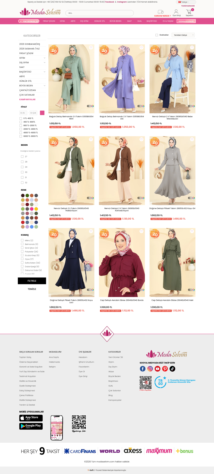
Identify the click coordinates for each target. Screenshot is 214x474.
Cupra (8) (27, 273)
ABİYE (73, 21)
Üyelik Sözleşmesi (27, 385)
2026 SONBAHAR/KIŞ (29, 44)
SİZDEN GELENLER (186, 21)
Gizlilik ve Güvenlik (27, 381)
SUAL (139, 21)
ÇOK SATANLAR (26, 94)
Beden (24, 145)
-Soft (91, 460)
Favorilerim (84, 366)
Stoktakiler (162, 35)
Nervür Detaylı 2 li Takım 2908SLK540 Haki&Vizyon (71, 209)
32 (24, 182)
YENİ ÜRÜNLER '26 (30, 21)
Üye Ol (82, 371)
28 (24, 161)
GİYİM (62, 21)
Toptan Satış (25, 357)
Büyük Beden (114, 376)
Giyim (111, 362)
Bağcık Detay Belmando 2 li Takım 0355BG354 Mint (71, 117)
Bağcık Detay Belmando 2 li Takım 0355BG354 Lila (122, 117)
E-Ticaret (98, 460)
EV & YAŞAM (168, 21)
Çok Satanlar (114, 390)
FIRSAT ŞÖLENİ (49, 21)
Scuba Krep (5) (30, 255)
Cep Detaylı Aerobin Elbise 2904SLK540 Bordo (122, 300)
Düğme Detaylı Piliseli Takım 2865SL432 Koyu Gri (172, 208)
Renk (23, 189)
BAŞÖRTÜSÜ (152, 21)
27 (24, 156)
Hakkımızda (54, 362)
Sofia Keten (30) (30, 262)
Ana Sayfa (54, 357)
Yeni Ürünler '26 (115, 357)
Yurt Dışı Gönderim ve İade (31, 371)
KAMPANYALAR (27, 99)
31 (24, 177)
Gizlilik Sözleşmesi (27, 400)
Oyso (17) (27, 259)
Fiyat (24, 106)
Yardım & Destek (27, 404)
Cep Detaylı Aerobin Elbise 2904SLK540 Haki (172, 300)
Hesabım (83, 357)
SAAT (129, 21)
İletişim (52, 366)
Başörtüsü (113, 381)
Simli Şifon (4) (29, 247)
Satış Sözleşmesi (27, 390)
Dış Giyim (112, 366)
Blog (110, 395)
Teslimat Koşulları (27, 376)
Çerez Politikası (26, 395)
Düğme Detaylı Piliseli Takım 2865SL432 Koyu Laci (71, 301)
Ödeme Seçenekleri (28, 362)
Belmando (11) (29, 244)
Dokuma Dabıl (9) (31, 270)
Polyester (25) (29, 251)
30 (24, 172)
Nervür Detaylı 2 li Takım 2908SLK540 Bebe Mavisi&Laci (172, 117)
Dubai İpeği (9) (30, 266)
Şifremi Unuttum (86, 362)
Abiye (111, 371)
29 (24, 167)
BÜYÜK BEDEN (115, 21)
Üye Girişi (83, 376)
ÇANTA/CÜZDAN (27, 90)
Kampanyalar (115, 400)
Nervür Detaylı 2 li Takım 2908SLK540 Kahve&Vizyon (121, 209)
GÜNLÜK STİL (99, 21)
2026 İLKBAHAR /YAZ (29, 48)
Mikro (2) (27, 240)
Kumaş (25, 234)
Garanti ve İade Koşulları (31, 366)
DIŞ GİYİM (84, 21)
